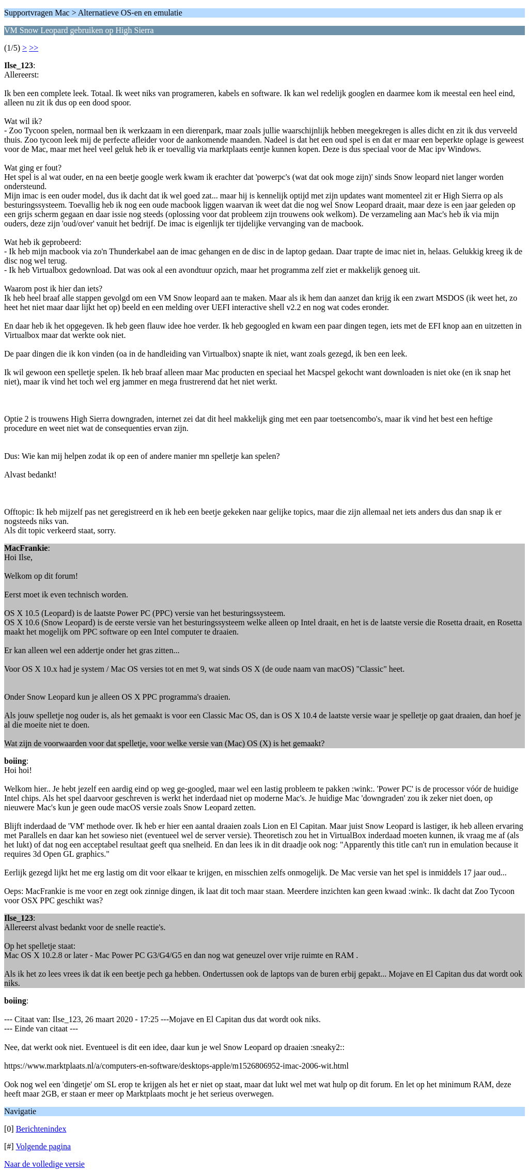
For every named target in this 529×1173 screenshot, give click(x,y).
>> (33, 47)
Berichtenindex (41, 1128)
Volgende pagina (43, 1146)
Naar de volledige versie (44, 1164)
